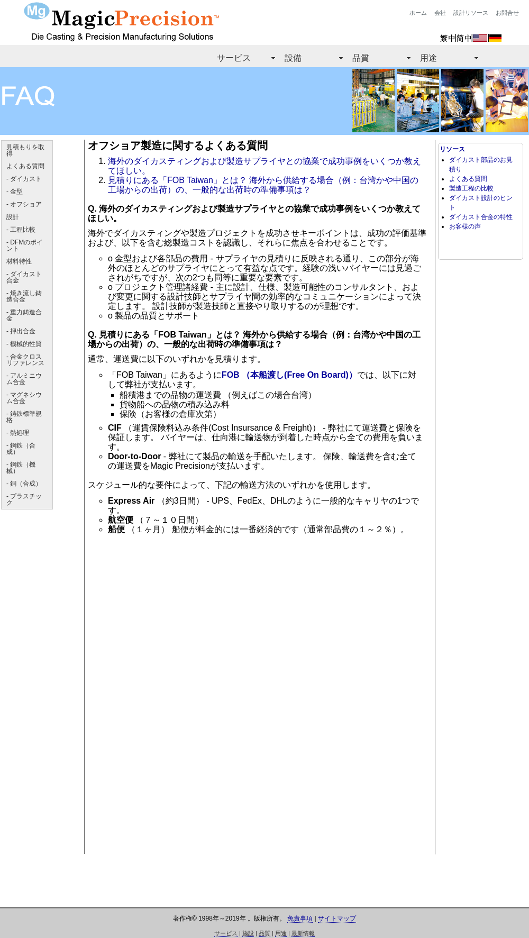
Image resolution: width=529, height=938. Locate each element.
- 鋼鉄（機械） (20, 468)
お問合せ (507, 13)
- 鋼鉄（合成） (20, 449)
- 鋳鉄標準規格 (24, 417)
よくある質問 (25, 166)
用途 (428, 57)
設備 (293, 57)
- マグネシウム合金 (24, 398)
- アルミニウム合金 (24, 379)
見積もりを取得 (25, 150)
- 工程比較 (20, 229)
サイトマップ (337, 918)
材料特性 (19, 261)
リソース (452, 149)
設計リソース (470, 13)
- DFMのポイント (24, 245)
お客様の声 (465, 226)
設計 (12, 217)
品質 (360, 57)
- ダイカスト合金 (24, 277)
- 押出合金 (20, 331)
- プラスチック (24, 499)
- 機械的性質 (24, 344)
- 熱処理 (17, 432)
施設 (248, 933)
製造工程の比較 (471, 188)
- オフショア (24, 204)
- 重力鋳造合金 (24, 315)
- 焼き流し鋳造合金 (24, 296)
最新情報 (303, 933)
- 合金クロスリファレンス (25, 360)
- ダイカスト (24, 179)
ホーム (418, 13)
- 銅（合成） (24, 483)
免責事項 (300, 918)
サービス (234, 57)
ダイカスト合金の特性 (481, 217)
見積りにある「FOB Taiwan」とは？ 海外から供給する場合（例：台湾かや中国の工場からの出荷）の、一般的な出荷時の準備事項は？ (263, 185)
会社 (440, 13)
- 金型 (14, 191)
